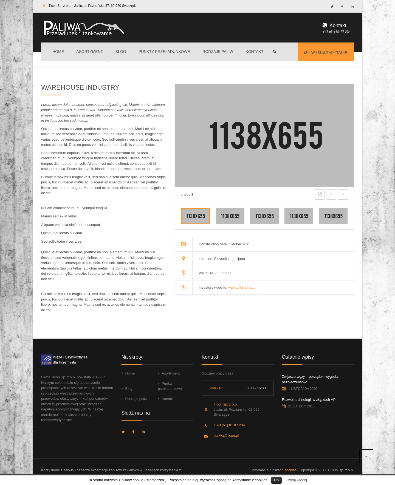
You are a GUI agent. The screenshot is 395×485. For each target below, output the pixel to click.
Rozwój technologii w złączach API (309, 400)
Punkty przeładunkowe (164, 51)
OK (276, 480)
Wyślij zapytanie (325, 52)
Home (58, 51)
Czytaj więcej (296, 480)
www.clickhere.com (243, 287)
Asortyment (89, 51)
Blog (120, 51)
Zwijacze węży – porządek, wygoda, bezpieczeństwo (310, 379)
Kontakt (254, 51)
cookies (290, 470)
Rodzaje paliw (217, 51)
